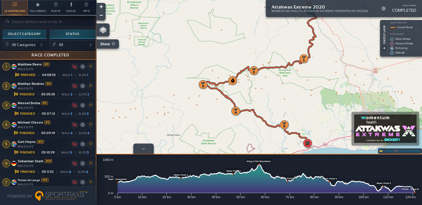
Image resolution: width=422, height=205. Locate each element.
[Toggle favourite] (90, 66)
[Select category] (24, 45)
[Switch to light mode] (383, 8)
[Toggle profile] (143, 149)
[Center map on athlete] (82, 66)
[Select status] (72, 45)
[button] (311, 36)
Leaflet (386, 151)
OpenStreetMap (409, 151)
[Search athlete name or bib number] (48, 21)
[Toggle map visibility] (74, 66)
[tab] (15, 7)
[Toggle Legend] (384, 48)
